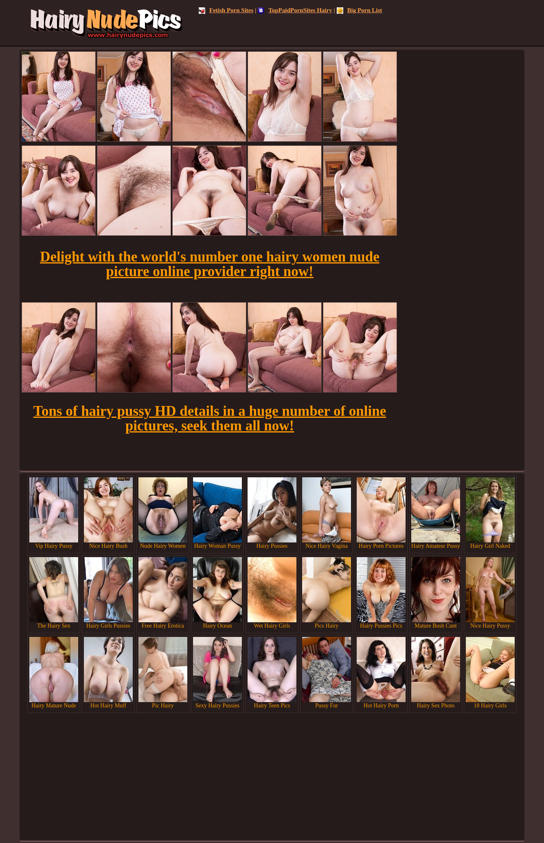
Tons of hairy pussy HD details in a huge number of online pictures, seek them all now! (209, 418)
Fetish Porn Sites (226, 10)
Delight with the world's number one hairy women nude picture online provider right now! (209, 264)
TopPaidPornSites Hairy (295, 10)
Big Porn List (359, 10)
